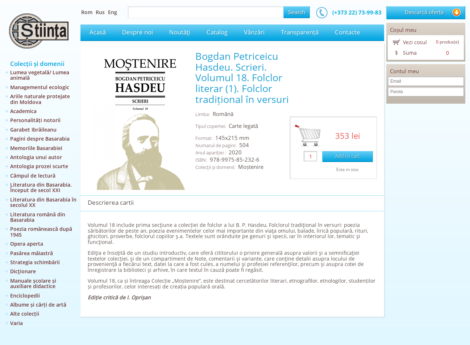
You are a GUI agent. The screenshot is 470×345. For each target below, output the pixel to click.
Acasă (98, 32)
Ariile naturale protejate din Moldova (40, 99)
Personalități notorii (35, 120)
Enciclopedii (25, 295)
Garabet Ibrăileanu (33, 129)
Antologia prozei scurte (39, 166)
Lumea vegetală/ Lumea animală (39, 75)
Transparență (300, 32)
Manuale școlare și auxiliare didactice (33, 283)
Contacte (347, 32)
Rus (100, 12)
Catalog (217, 32)
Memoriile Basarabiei (36, 148)
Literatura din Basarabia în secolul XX (43, 202)
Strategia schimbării (35, 262)
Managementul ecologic (39, 87)
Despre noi (137, 32)
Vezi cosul (415, 42)
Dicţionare (23, 271)
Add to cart (347, 156)
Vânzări (254, 32)
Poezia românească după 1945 (41, 231)
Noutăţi (179, 32)
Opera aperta (26, 243)
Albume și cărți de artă (38, 304)
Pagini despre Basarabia (40, 138)
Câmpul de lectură (32, 175)
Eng (112, 12)
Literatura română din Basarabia (37, 217)
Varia (16, 323)
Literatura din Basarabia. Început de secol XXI (41, 187)
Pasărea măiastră (31, 253)
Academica (23, 111)
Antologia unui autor (36, 157)
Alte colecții (24, 313)
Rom (86, 12)
